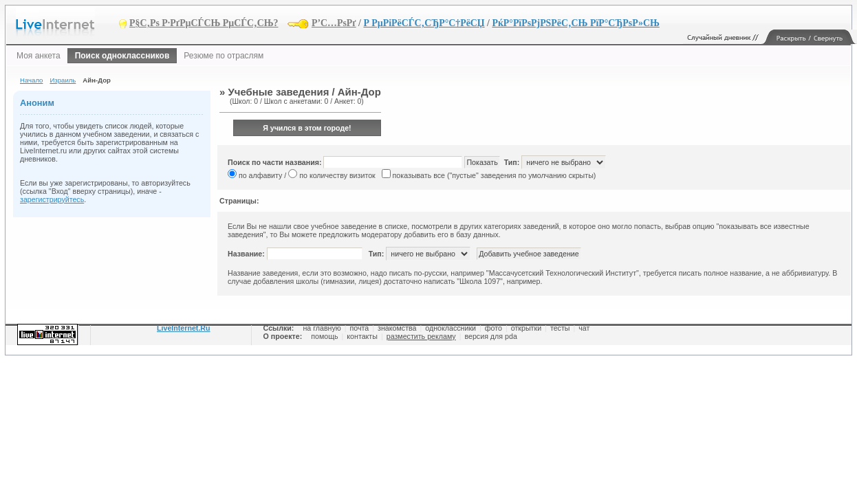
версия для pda (490, 336)
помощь (324, 336)
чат (583, 328)
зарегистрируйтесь (52, 199)
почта (359, 328)
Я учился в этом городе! (307, 128)
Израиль (63, 80)
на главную (321, 328)
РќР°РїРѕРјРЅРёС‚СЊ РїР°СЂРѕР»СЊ (575, 23)
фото (493, 328)
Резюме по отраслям (223, 55)
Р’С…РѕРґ (334, 23)
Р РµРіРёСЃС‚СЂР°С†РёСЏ (423, 23)
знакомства (397, 328)
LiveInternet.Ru (183, 328)
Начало (31, 80)
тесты (560, 328)
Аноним (37, 103)
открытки (526, 328)
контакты (362, 336)
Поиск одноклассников (122, 55)
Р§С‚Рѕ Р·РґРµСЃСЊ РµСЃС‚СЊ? (204, 23)
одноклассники (450, 328)
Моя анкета (39, 55)
